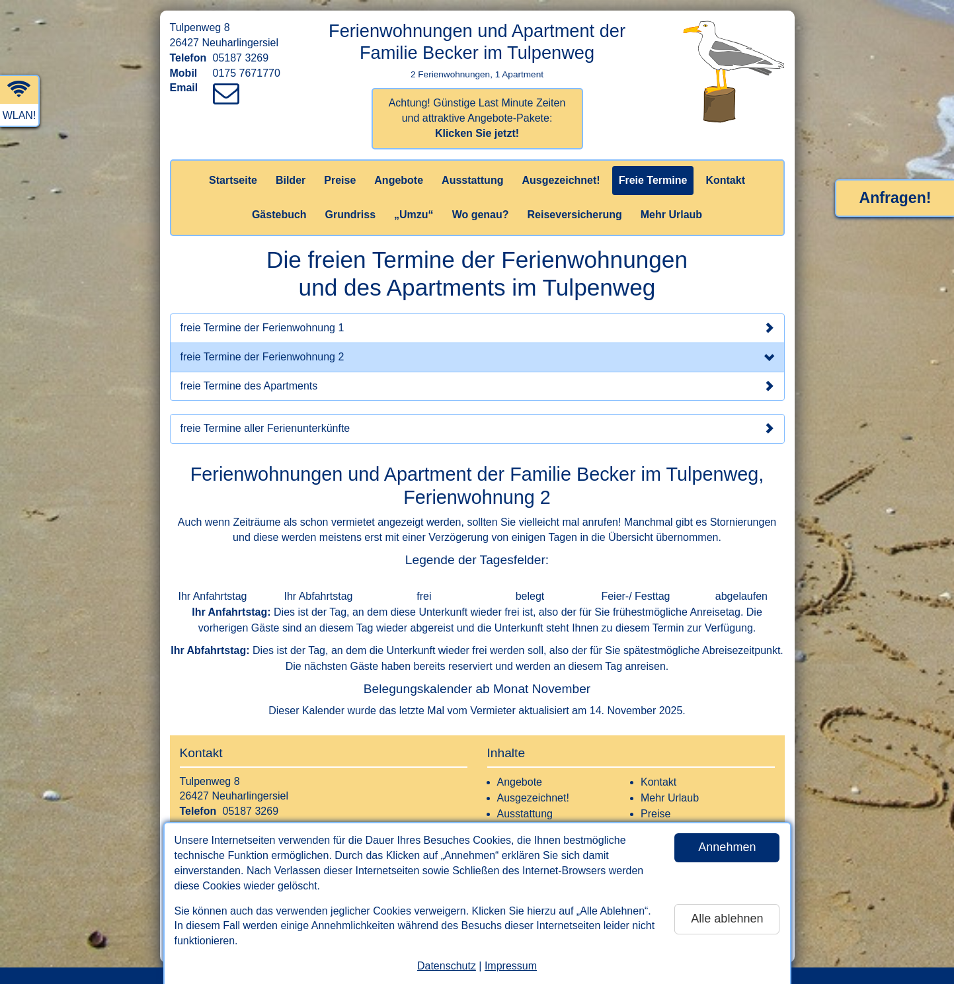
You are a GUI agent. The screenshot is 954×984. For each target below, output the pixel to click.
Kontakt (725, 180)
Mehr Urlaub (671, 214)
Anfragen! (895, 197)
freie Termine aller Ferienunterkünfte (477, 428)
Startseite (233, 180)
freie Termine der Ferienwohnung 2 (477, 358)
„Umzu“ (414, 214)
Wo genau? (480, 214)
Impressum (511, 965)
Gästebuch (279, 214)
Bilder (290, 180)
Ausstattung (472, 180)
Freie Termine (653, 180)
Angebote (398, 180)
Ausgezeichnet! (561, 180)
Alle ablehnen (727, 918)
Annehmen (727, 847)
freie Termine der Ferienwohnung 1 (477, 328)
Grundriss (350, 214)
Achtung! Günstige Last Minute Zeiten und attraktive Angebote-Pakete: (477, 118)
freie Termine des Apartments (477, 386)
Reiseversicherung (575, 214)
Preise (340, 180)
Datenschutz (446, 965)
